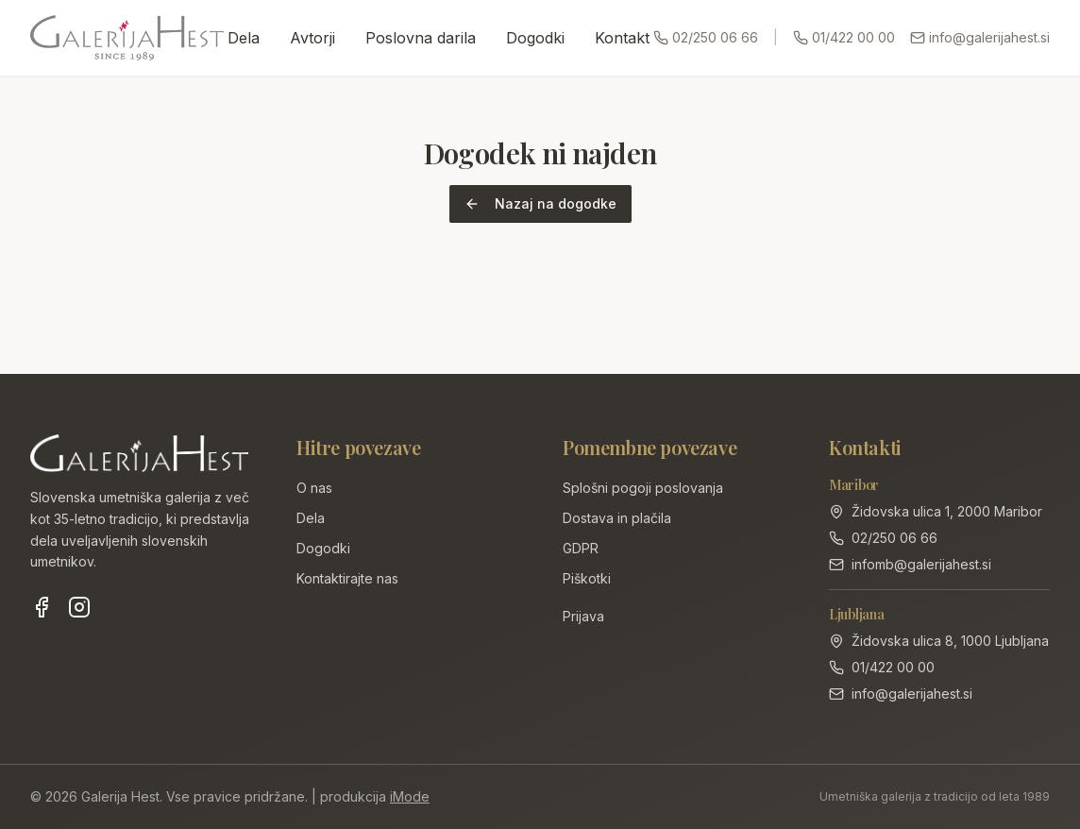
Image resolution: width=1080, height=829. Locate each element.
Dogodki (535, 37)
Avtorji (312, 37)
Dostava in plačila (617, 518)
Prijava (583, 616)
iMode (410, 796)
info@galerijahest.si (980, 37)
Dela (244, 37)
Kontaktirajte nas (347, 578)
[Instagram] (79, 607)
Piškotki (587, 578)
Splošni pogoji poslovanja (643, 488)
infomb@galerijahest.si (921, 564)
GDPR (581, 548)
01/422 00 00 (844, 37)
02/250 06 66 (705, 37)
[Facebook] (41, 607)
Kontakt (622, 37)
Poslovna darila (420, 37)
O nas (314, 488)
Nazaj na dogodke (540, 203)
